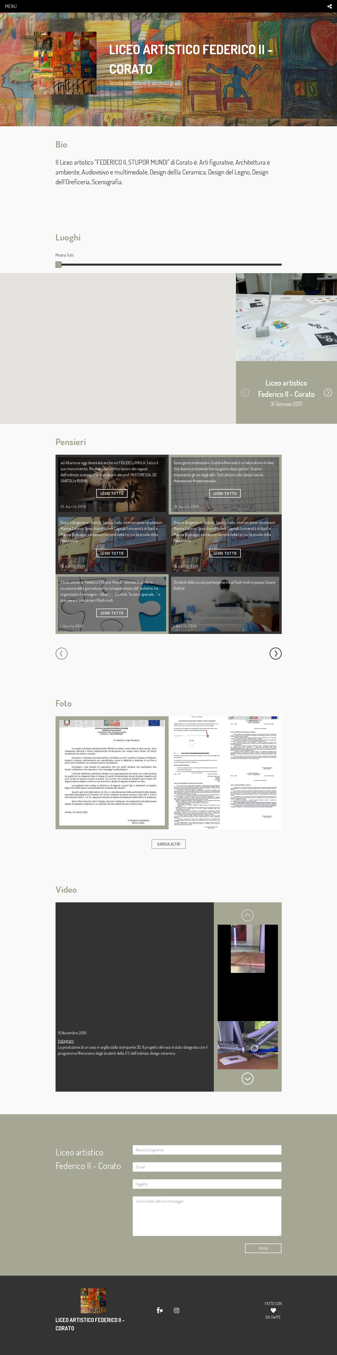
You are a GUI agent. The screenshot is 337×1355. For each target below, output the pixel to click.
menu (11, 6)
